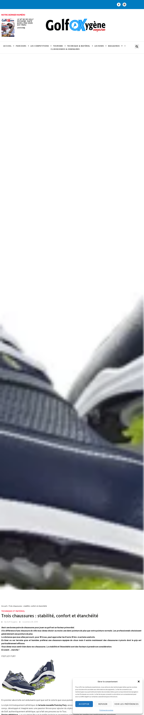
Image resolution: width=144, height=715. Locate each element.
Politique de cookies (106, 710)
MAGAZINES (115, 45)
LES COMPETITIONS (39, 45)
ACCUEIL (7, 45)
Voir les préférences (126, 704)
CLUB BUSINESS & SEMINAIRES (65, 49)
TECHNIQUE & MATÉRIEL (78, 45)
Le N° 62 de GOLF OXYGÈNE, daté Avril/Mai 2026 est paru (25, 22)
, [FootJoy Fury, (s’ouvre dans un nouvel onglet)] (60, 705)
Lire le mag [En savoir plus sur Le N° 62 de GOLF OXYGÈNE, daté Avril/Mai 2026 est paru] (21, 28)
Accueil (4, 606)
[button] (138, 681)
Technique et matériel (13, 611)
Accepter (84, 704)
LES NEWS (99, 45)
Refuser (102, 704)
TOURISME (58, 45)
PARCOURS (21, 45)
